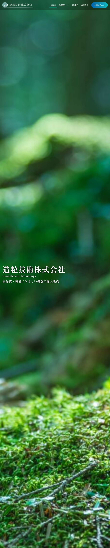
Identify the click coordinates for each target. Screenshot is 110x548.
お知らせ (84, 5)
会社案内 (75, 5)
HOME (53, 5)
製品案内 (63, 5)
